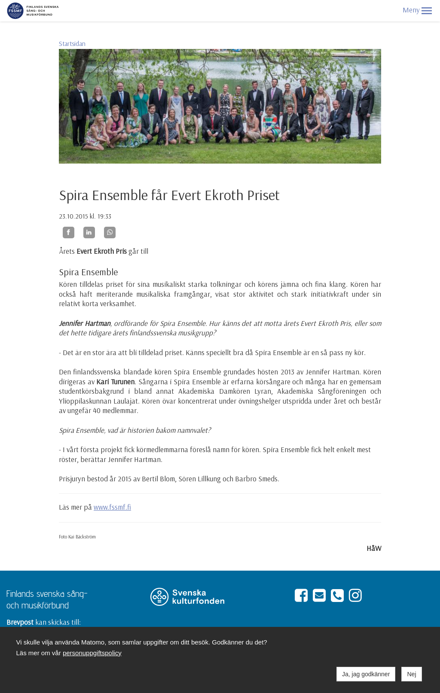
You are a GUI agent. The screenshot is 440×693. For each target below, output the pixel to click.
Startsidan (72, 44)
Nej (411, 674)
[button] (427, 11)
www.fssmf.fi (112, 506)
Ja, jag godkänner (366, 674)
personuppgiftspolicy (92, 653)
